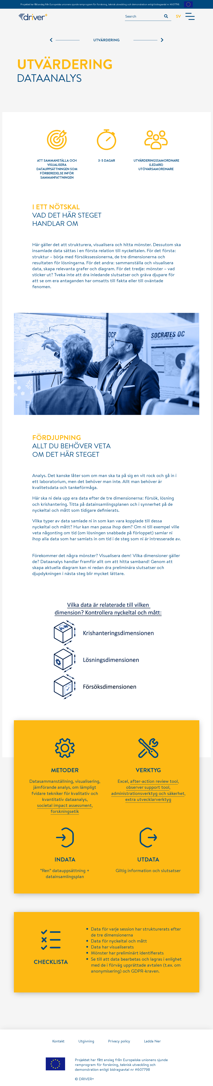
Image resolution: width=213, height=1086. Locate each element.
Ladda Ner (152, 1041)
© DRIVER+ (84, 1078)
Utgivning (86, 1041)
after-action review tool (154, 781)
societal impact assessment (64, 805)
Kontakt (58, 1041)
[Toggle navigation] (190, 16)
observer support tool (147, 787)
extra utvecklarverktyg (148, 799)
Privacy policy (119, 1041)
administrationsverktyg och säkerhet (147, 793)
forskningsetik (65, 811)
